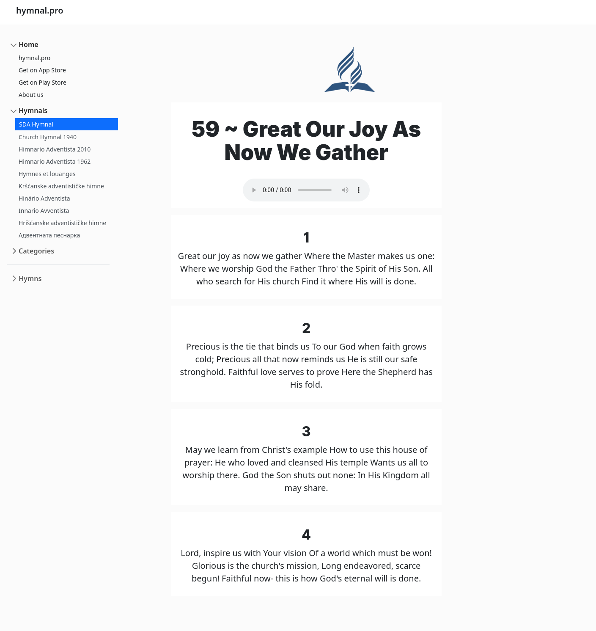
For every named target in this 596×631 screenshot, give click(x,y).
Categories (36, 251)
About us (31, 95)
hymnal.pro (34, 58)
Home (28, 44)
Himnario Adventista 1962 (55, 161)
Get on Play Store (42, 82)
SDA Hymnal (36, 124)
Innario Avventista (44, 211)
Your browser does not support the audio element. (306, 190)
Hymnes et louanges (47, 174)
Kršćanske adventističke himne (61, 186)
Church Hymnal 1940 (48, 137)
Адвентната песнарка (49, 235)
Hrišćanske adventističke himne (62, 223)
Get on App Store (42, 70)
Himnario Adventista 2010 (55, 149)
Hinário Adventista (44, 198)
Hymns (30, 278)
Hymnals (33, 110)
